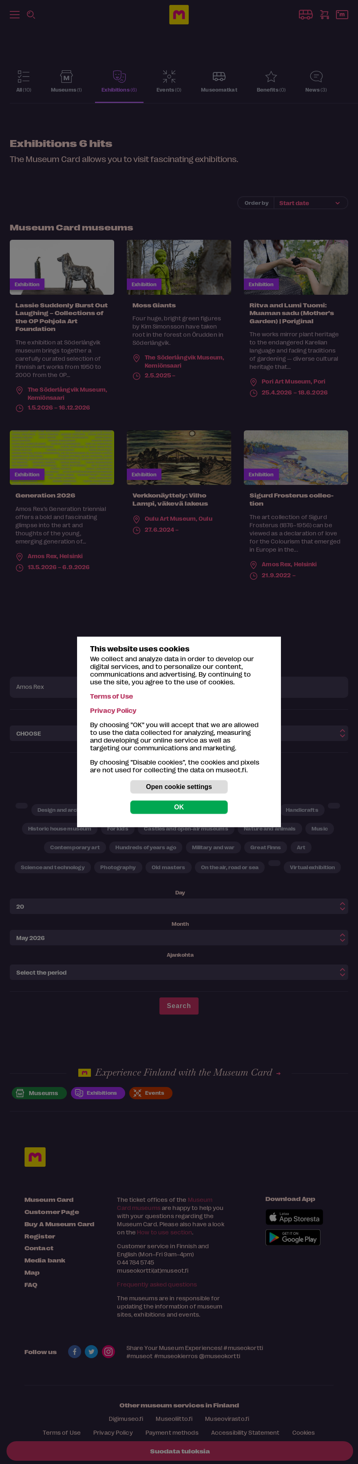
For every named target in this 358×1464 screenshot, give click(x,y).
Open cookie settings (179, 786)
